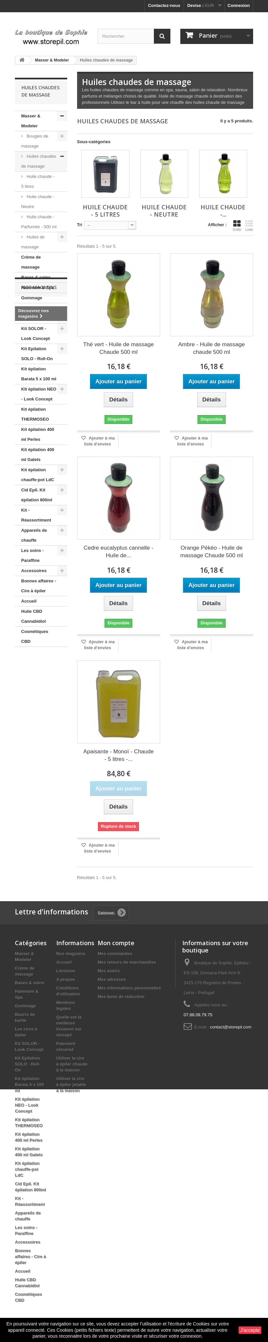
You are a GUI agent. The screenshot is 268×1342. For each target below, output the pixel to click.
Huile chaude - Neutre (37, 201)
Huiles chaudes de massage (38, 161)
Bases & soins (36, 277)
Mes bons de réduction (121, 996)
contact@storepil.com (230, 1027)
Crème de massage (31, 262)
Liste (249, 225)
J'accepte (250, 1330)
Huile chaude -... (223, 210)
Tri (79, 224)
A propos (65, 979)
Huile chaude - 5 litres (37, 181)
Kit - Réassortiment (36, 515)
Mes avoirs (109, 970)
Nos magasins (39, 666)
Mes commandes (115, 953)
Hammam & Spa (37, 287)
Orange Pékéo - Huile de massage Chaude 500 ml (211, 552)
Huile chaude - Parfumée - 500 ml (39, 221)
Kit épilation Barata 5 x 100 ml (38, 373)
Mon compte (116, 943)
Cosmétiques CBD (34, 636)
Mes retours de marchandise (127, 962)
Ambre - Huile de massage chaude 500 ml (211, 348)
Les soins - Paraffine (32, 555)
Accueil (28, 601)
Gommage (31, 297)
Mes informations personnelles (129, 988)
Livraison (65, 970)
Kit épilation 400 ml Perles (37, 434)
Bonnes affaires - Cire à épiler (38, 585)
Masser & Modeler (30, 120)
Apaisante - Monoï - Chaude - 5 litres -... (118, 755)
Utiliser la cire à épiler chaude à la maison (72, 1064)
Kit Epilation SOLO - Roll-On (37, 353)
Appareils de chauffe (34, 535)
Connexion (239, 5)
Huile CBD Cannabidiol (33, 616)
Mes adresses (112, 979)
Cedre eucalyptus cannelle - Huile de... (119, 552)
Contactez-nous (164, 5)
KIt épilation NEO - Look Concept (38, 394)
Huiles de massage (33, 241)
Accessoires (34, 570)
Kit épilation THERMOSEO (35, 414)
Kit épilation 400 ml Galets (37, 454)
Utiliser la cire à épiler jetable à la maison (71, 1084)
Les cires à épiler (38, 318)
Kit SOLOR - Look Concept (35, 333)
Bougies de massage (34, 141)
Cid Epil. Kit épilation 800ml (36, 494)
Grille (237, 225)
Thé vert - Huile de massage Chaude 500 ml (118, 348)
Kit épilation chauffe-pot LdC (37, 474)
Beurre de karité (37, 308)
